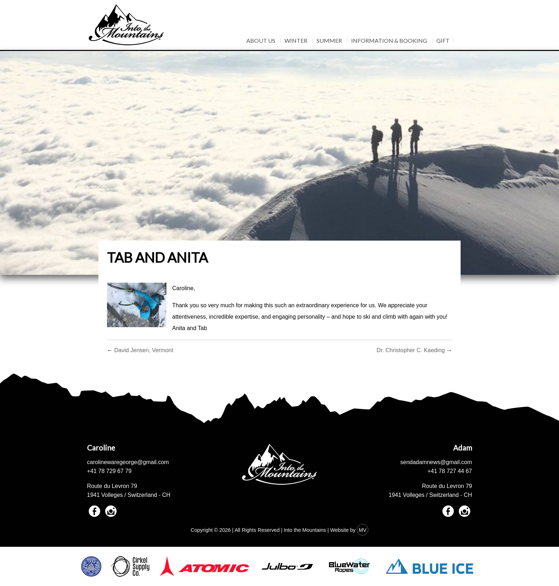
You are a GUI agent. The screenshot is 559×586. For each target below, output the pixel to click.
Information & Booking (389, 40)
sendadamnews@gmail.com (436, 462)
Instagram (111, 511)
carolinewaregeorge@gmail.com (128, 462)
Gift (443, 40)
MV (362, 530)
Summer (329, 40)
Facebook (94, 511)
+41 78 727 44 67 (449, 471)
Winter (295, 40)
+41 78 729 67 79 (109, 471)
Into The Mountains (126, 25)
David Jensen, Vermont (143, 350)
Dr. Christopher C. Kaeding (410, 350)
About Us (260, 40)
